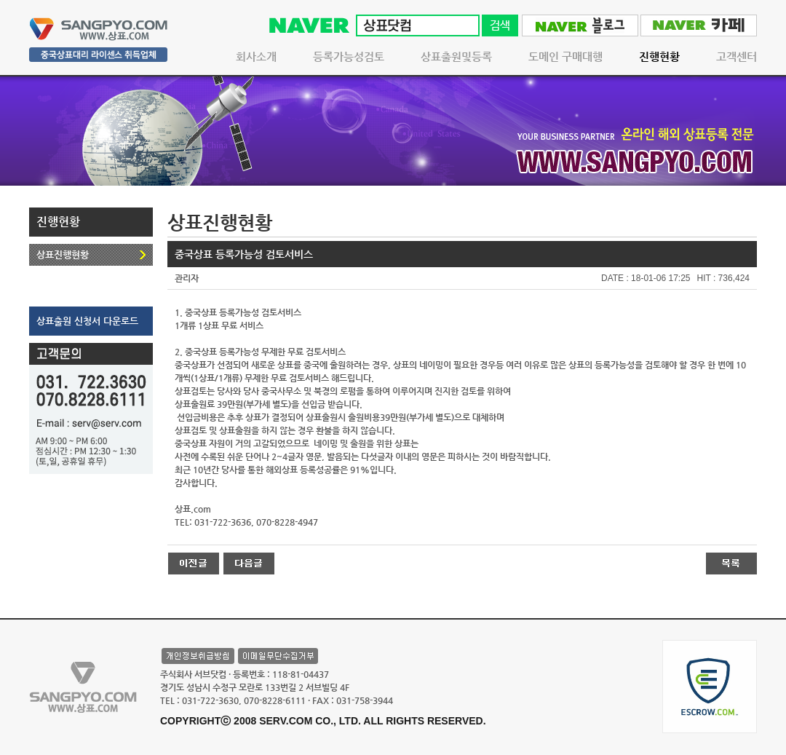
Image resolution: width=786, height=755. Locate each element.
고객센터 (736, 56)
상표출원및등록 (456, 56)
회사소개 (256, 56)
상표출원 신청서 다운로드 (87, 320)
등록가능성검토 (348, 56)
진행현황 (659, 56)
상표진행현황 (62, 254)
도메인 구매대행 (565, 56)
